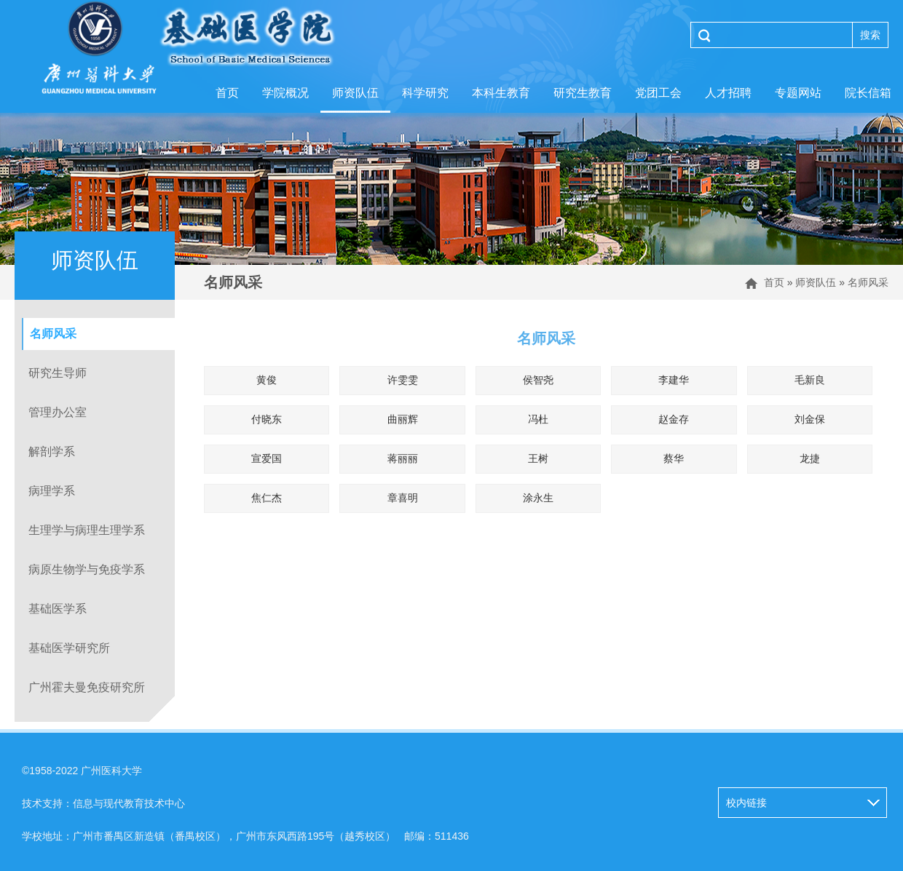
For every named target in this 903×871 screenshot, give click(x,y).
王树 (538, 458)
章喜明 (402, 498)
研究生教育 (582, 93)
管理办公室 (57, 412)
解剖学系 (51, 451)
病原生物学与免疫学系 (86, 569)
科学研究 (425, 93)
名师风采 (868, 282)
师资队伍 (355, 93)
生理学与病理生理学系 (86, 530)
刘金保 (809, 419)
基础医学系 (57, 608)
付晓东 (266, 419)
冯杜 (538, 419)
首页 (227, 93)
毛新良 (809, 380)
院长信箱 (868, 93)
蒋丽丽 (402, 458)
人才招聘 (728, 93)
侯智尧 (538, 380)
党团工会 (658, 93)
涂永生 (538, 498)
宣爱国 (266, 458)
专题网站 (798, 93)
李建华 (673, 380)
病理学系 (51, 491)
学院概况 (285, 93)
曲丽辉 (402, 419)
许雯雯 (402, 380)
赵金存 (673, 419)
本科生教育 (501, 93)
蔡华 (673, 458)
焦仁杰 (266, 498)
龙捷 (810, 458)
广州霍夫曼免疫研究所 (86, 687)
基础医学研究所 (69, 648)
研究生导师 (57, 373)
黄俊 (266, 380)
